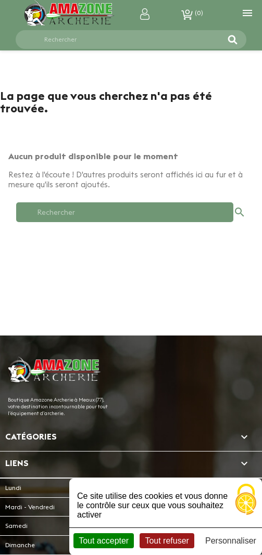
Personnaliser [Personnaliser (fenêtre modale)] (230, 540)
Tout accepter (104, 540)
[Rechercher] (124, 39)
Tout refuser (167, 540)
